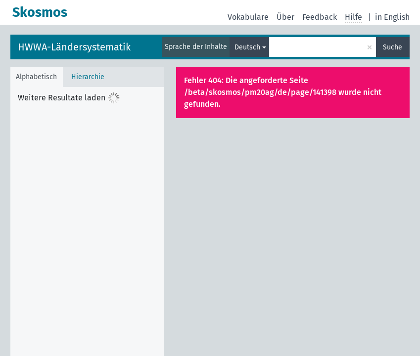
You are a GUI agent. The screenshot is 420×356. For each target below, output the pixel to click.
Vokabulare (248, 17)
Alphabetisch (36, 77)
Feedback (319, 17)
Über (285, 17)
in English (392, 17)
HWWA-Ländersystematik (74, 47)
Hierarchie (87, 77)
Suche (392, 47)
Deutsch (247, 47)
